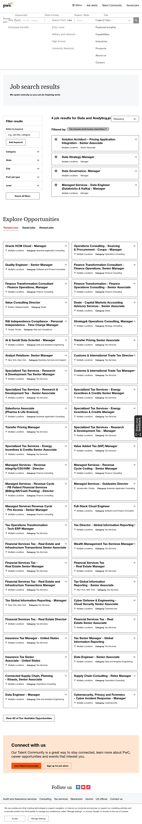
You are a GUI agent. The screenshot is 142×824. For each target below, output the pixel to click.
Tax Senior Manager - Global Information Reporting (94, 636)
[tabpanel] (71, 478)
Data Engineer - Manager (23, 688)
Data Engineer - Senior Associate (97, 652)
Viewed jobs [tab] (46, 227)
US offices (101, 791)
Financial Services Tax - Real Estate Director (21, 619)
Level (8, 185)
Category (11, 151)
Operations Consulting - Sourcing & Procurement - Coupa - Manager (98, 247)
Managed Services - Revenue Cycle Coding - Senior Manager (96, 471)
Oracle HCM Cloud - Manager (26, 246)
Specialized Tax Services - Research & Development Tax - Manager (100, 436)
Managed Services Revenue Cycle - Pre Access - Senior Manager (29, 510)
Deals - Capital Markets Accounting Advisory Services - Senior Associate (100, 305)
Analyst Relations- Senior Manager (30, 360)
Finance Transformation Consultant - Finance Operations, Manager (30, 284)
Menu (79, 5)
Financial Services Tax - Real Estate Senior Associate (94, 619)
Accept (15, 818)
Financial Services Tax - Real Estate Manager (90, 566)
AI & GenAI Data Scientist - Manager (31, 342)
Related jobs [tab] (11, 227)
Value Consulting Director (23, 303)
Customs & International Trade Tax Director (91, 361)
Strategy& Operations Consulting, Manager (89, 322)
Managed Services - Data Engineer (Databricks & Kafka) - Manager (86, 186)
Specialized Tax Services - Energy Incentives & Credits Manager (98, 414)
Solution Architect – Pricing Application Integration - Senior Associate (88, 141)
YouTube (83, 780)
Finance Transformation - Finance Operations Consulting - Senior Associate (95, 285)
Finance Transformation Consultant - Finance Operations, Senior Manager (100, 265)
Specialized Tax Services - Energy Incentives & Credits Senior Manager (100, 397)
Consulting (45, 791)
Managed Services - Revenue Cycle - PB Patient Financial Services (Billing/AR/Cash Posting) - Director (30, 490)
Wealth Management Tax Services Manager (90, 545)
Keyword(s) (21, 15)
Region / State (81, 15)
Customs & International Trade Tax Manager (91, 379)
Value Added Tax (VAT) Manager (96, 452)
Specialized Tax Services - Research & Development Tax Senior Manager (31, 379)
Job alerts (92, 5)
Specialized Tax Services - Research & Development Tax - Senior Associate (32, 397)
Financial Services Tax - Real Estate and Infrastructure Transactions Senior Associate (26, 547)
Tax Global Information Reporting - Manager (21, 601)
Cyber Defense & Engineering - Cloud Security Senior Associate (97, 601)
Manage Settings (38, 818)
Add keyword (16, 142)
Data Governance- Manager (81, 171)
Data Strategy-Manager (78, 157)
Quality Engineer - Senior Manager (29, 264)
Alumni (89, 791)
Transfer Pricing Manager (23, 435)
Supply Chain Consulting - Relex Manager (91, 672)
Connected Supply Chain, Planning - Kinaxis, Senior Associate (30, 672)
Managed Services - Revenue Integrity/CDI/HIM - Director (26, 471)
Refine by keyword (14, 129)
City (106, 15)
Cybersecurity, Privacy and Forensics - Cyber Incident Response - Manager (100, 689)
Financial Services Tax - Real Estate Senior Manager (25, 566)
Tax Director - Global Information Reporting (90, 528)
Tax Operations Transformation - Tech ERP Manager (27, 528)
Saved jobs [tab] (28, 227)
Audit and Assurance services (20, 791)
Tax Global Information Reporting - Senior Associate (94, 584)
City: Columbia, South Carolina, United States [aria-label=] (87, 129)
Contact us (116, 791)
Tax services (61, 791)
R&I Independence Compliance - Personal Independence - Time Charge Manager (27, 324)
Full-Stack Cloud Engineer (92, 508)
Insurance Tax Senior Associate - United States (23, 654)
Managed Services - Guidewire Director (102, 487)
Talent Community (112, 5)
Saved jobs (132, 5)
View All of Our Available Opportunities (29, 710)
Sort (107, 119)
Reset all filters (23, 196)
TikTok (88, 780)
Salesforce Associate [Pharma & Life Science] (22, 414)
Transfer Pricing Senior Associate (97, 342)
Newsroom (77, 791)
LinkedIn (78, 780)
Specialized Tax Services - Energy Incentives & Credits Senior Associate (31, 454)
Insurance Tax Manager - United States (32, 635)
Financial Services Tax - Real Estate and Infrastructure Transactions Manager (33, 584)
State (9, 160)
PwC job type (13, 177)
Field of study (52, 15)
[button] (56, 139)
